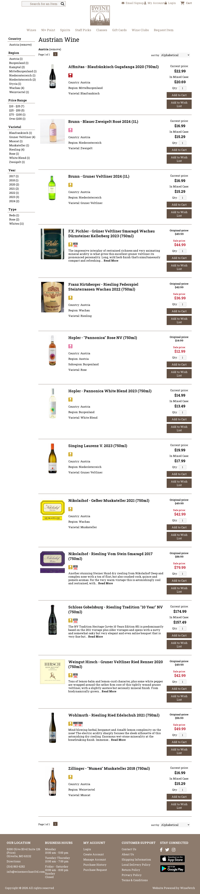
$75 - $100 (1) (17, 114)
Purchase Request (95, 870)
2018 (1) (13, 180)
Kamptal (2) (17, 67)
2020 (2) (14, 184)
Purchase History (94, 864)
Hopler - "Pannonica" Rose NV (102, 337)
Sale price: (179, 240)
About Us (128, 854)
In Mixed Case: (179, 77)
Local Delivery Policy (136, 864)
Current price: (179, 66)
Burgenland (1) (18, 63)
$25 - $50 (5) (16, 110)
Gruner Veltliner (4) (22, 137)
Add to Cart (179, 95)
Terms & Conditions (135, 880)
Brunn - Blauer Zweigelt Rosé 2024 (103, 121)
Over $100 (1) (17, 118)
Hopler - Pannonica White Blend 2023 (110, 390)
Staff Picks (83, 30)
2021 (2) (14, 188)
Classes (101, 30)
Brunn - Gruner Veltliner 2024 (98, 176)
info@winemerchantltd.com (26, 871)
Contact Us (129, 849)
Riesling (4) (16, 149)
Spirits (64, 30)
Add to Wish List (179, 104)
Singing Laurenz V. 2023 (97, 445)
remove (55, 49)
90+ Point (48, 30)
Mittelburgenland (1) (22, 71)
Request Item (164, 30)
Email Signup (133, 3)
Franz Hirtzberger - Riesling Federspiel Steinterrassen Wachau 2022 (103, 287)
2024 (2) (14, 201)
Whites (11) (16, 223)
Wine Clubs (139, 30)
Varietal (14, 127)
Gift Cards (119, 30)
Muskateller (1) (19, 145)
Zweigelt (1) (17, 162)
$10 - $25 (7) (16, 106)
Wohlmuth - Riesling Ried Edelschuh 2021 (114, 715)
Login (170, 3)
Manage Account (94, 859)
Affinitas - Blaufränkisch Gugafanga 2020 (113, 66)
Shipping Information (136, 859)
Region (13, 53)
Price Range (17, 100)
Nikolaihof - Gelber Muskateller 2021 (108, 500)
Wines (30, 30)
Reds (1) (14, 215)
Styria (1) (15, 83)
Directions (13, 861)
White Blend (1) (19, 158)
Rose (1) (14, 153)
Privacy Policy (132, 875)
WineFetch (187, 888)
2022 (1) (14, 192)
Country (14, 39)
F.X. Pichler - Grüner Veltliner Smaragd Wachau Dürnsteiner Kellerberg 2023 (111, 233)
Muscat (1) (15, 141)
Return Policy (131, 870)
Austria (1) (15, 58)
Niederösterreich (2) (22, 79)
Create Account (93, 854)
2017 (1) (13, 176)
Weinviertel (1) (19, 92)
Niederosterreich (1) (22, 75)
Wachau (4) (16, 88)
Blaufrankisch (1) (20, 133)
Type (12, 209)
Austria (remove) (20, 44)
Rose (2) (14, 219)
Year (12, 170)
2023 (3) (14, 197)
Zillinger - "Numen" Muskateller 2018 (109, 768)
